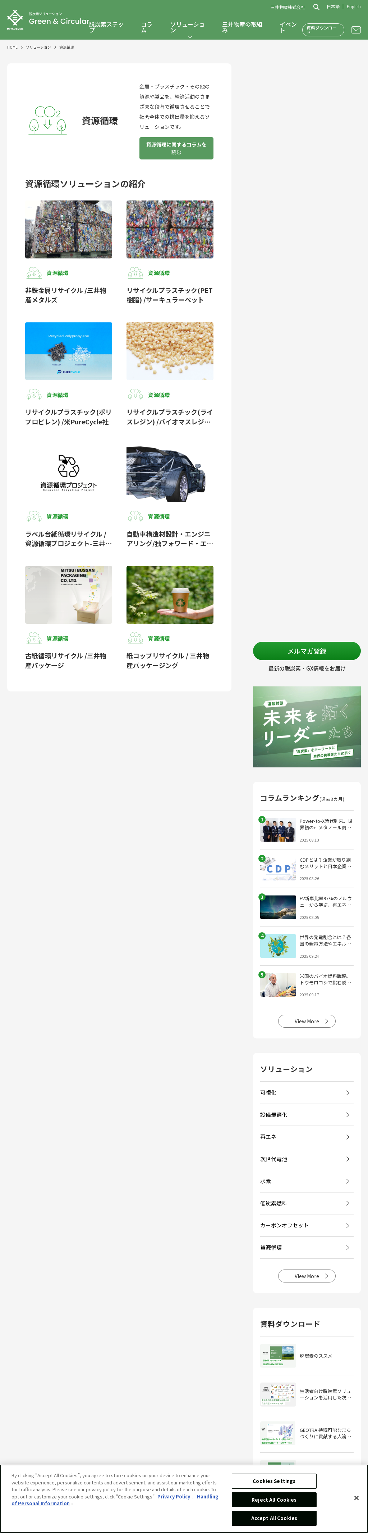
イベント (288, 27)
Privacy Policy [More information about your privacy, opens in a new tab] (173, 1496)
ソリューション (187, 27)
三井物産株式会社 (288, 7)
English (354, 6)
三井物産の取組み (242, 27)
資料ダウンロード (322, 29)
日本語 (333, 6)
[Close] (356, 1498)
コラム (146, 27)
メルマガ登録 (307, 650)
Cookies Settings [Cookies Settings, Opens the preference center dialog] (274, 1481)
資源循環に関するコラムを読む (176, 148)
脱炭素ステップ (106, 27)
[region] (184, 1499)
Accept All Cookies (274, 1518)
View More (307, 1021)
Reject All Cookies (274, 1499)
